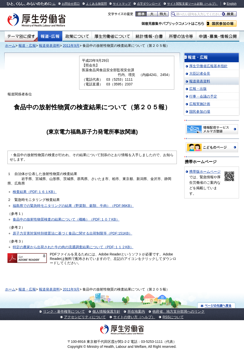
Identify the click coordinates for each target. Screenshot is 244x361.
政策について (77, 36)
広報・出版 (198, 89)
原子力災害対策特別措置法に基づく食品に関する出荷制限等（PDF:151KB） (72, 233)
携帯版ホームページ (205, 172)
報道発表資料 (49, 46)
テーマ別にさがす (21, 36)
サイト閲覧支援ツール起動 (185, 3)
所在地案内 (136, 311)
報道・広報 (50, 36)
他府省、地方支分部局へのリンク (178, 311)
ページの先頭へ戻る (216, 305)
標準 (141, 14)
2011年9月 (71, 46)
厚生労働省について (112, 36)
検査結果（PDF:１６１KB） (35, 192)
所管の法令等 (181, 36)
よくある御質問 (96, 3)
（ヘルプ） (210, 3)
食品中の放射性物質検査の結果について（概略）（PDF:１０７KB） (66, 219)
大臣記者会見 (199, 73)
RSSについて (173, 317)
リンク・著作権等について (64, 311)
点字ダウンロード (149, 3)
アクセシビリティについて (85, 317)
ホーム (10, 46)
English (232, 3)
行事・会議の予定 (203, 96)
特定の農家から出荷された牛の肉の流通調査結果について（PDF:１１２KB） (73, 247)
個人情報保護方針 (106, 311)
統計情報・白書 (149, 36)
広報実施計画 (199, 104)
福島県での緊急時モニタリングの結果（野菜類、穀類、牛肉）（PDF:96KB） (73, 206)
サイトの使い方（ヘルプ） (134, 317)
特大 (163, 14)
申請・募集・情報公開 (217, 36)
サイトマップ (122, 3)
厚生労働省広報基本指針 (208, 66)
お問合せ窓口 (71, 3)
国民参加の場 (222, 23)
